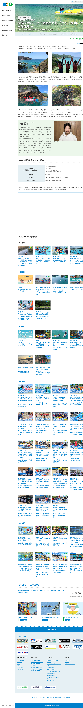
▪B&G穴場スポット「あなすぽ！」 (53, 678)
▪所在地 (19, 665)
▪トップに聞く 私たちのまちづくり (54, 664)
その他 (67, 657)
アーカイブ (49, 657)
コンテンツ (34, 657)
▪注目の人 (49, 662)
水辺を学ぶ (5, 25)
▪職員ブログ (20, 669)
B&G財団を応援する (7, 30)
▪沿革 (18, 664)
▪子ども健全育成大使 (35, 660)
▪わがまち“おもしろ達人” (52, 660)
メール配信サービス (73, 596)
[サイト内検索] (72, 2)
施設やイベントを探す (7, 20)
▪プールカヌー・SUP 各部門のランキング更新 (36, 670)
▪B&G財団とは (20, 660)
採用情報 (4, 35)
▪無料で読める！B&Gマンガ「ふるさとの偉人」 (37, 662)
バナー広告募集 (22, 636)
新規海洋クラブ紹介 (26, 34)
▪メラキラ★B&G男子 (51, 673)
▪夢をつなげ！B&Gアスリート (53, 669)
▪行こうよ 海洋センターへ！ (53, 671)
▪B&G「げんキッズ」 (51, 680)
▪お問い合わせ (68, 660)
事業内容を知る (6, 15)
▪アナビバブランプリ (35, 665)
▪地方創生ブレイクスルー (36, 667)
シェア (78, 43)
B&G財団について (7, 10)
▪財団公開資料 (20, 667)
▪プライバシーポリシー (70, 664)
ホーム (19, 34)
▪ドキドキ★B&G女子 (51, 675)
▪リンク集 (67, 662)
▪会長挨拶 (19, 662)
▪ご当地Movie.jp (50, 667)
